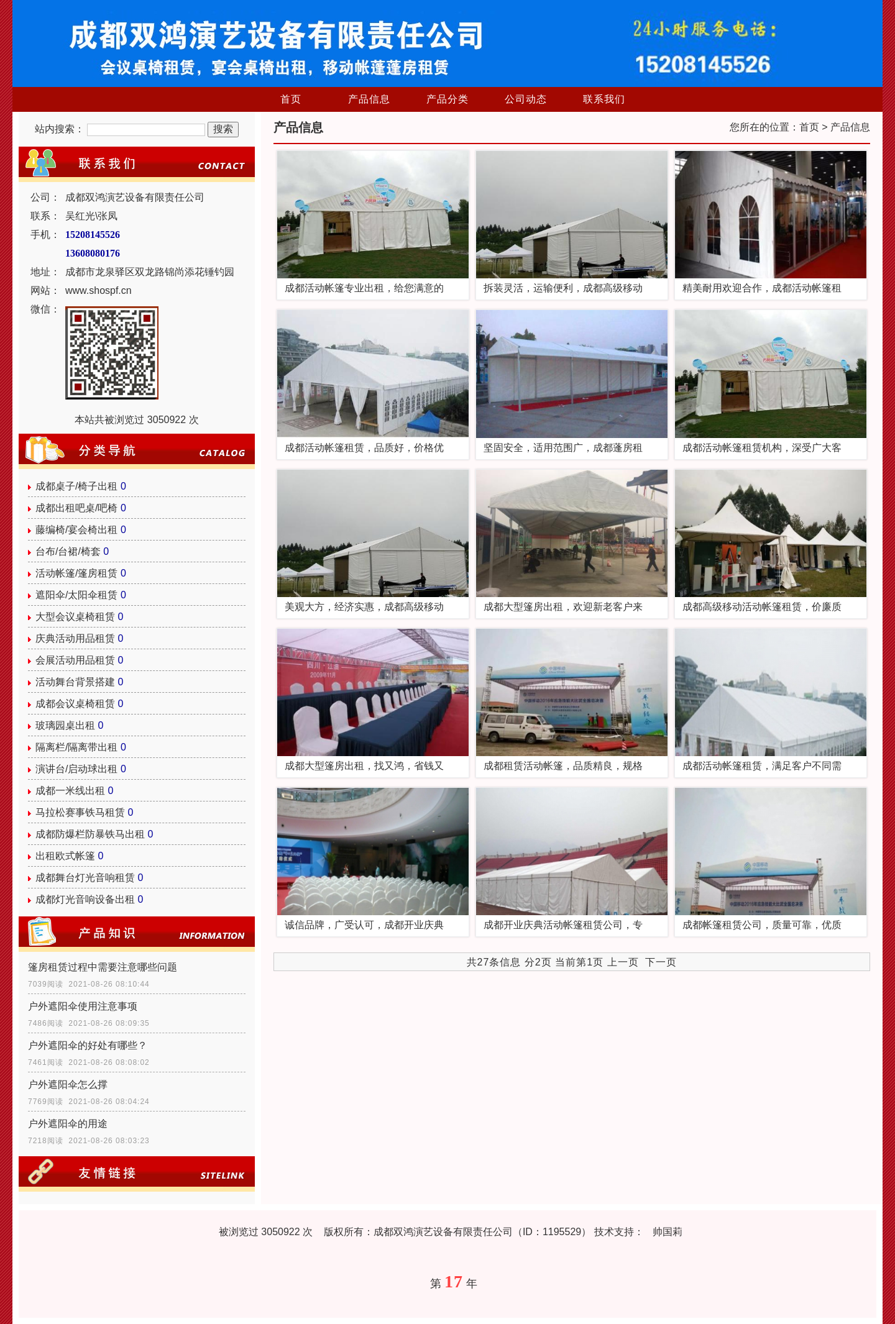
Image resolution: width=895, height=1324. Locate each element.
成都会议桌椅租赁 (75, 703)
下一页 (661, 962)
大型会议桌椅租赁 (75, 616)
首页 (290, 99)
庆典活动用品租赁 (75, 638)
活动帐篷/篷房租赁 (76, 573)
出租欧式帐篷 (65, 856)
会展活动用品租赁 (75, 660)
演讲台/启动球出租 (76, 769)
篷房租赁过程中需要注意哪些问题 (102, 967)
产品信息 (369, 99)
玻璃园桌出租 (65, 725)
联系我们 (604, 99)
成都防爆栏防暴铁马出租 (90, 834)
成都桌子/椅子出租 (76, 486)
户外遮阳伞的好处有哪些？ (87, 1045)
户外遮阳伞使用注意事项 (82, 1006)
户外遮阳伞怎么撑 (68, 1084)
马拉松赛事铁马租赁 (80, 812)
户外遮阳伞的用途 (68, 1123)
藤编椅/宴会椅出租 (76, 529)
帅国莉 (667, 1231)
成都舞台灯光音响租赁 (85, 877)
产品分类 (447, 99)
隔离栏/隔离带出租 (76, 747)
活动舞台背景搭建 (75, 682)
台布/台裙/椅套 (68, 551)
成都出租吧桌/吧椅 (76, 508)
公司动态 (526, 99)
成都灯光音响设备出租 (85, 899)
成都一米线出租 (70, 790)
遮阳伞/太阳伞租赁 (76, 595)
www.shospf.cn (98, 290)
